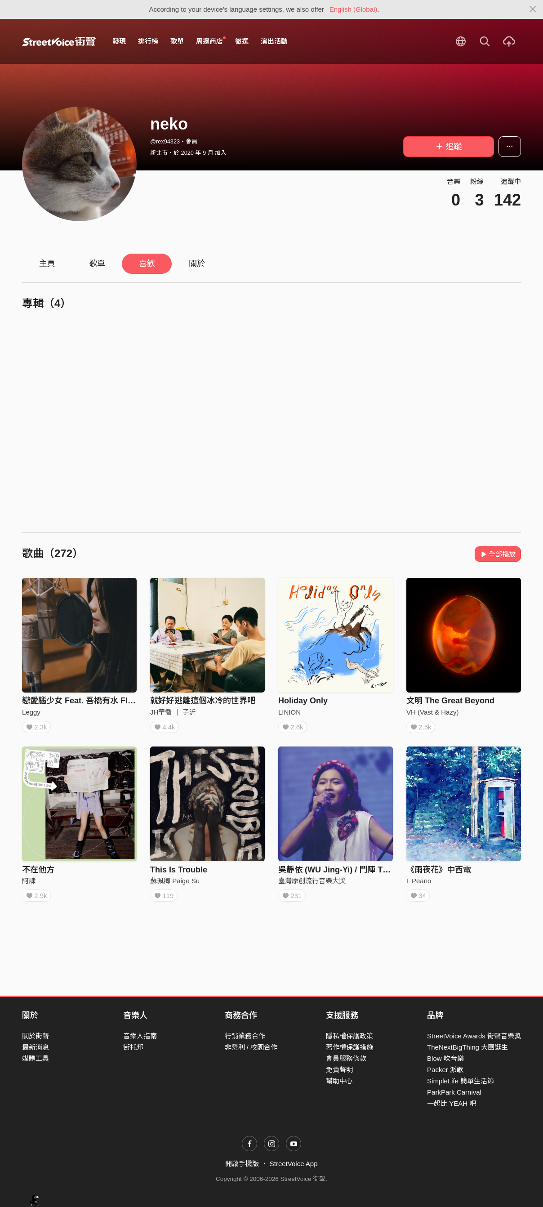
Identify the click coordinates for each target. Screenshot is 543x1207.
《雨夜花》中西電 (438, 872)
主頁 (47, 263)
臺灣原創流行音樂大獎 (312, 884)
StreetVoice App (294, 1164)
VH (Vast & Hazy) (432, 712)
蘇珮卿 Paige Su (175, 884)
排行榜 (148, 41)
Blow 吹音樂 (445, 1058)
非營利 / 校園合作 (251, 1047)
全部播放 (498, 554)
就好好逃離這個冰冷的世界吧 (202, 700)
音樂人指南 (140, 1036)
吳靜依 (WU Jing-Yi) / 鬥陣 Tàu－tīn (344, 872)
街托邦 (133, 1047)
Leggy (31, 712)
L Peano (418, 884)
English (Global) (353, 9)
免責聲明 (339, 1069)
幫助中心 (339, 1081)
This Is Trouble (178, 872)
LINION (289, 712)
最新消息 (35, 1047)
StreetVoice (59, 41)
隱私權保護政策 (349, 1036)
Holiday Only (303, 700)
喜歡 (147, 263)
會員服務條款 (346, 1058)
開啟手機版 (242, 1164)
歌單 (177, 41)
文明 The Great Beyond (450, 700)
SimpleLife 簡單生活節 (460, 1081)
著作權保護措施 (349, 1047)
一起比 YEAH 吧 (451, 1104)
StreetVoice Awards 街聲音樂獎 (474, 1036)
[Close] (533, 9)
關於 (197, 263)
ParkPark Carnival (454, 1092)
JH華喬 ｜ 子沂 (173, 712)
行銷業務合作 (245, 1036)
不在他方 (38, 872)
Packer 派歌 (445, 1069)
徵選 (242, 41)
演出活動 (274, 41)
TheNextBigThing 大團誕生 (467, 1047)
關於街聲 (35, 1036)
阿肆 (29, 884)
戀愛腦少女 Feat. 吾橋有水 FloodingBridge (101, 700)
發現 (119, 41)
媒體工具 (35, 1058)
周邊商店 (211, 40)
